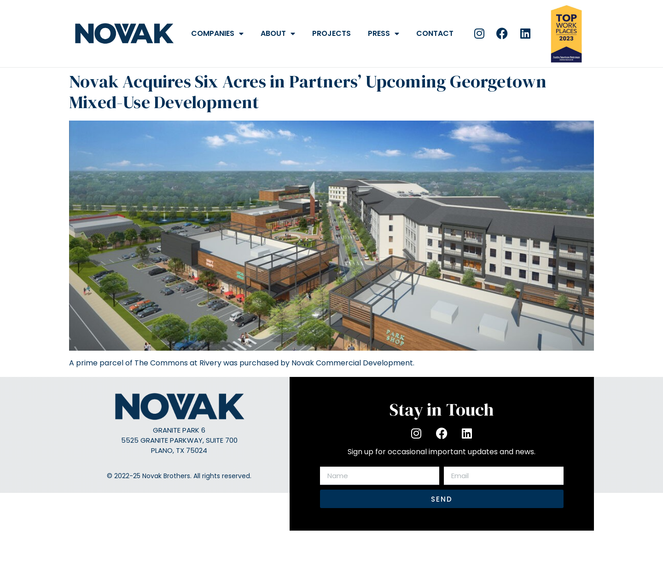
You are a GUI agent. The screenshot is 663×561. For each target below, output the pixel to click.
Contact (435, 33)
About (278, 33)
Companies (217, 33)
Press (383, 33)
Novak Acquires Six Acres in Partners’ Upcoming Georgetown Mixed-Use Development (308, 92)
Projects (331, 33)
